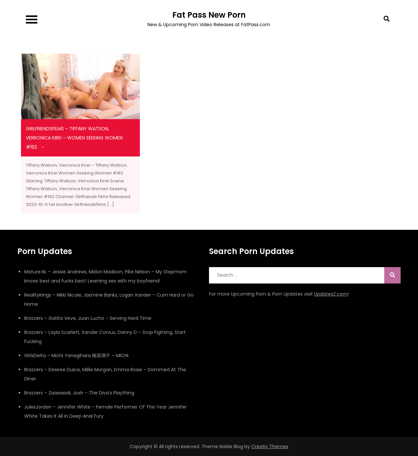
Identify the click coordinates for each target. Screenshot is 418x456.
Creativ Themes (269, 446)
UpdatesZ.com (331, 294)
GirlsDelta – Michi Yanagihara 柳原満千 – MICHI (76, 355)
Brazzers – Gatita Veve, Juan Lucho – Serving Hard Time (87, 318)
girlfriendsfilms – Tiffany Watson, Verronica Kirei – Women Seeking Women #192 (74, 137)
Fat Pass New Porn (209, 14)
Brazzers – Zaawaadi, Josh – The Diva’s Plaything (79, 393)
